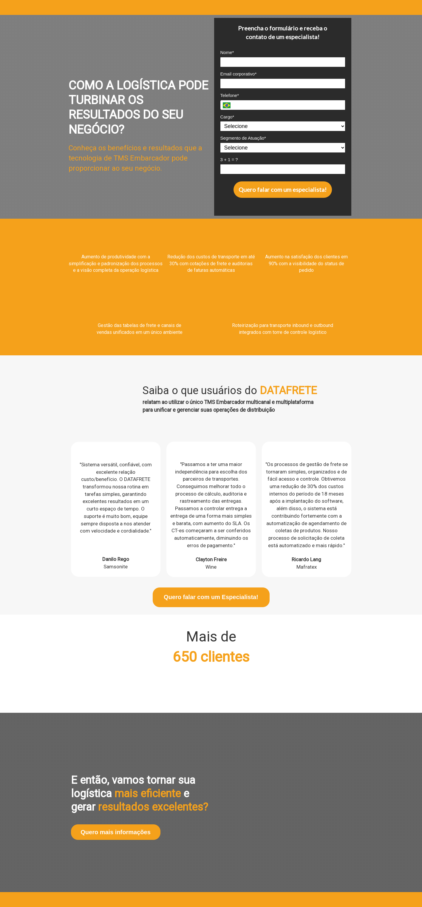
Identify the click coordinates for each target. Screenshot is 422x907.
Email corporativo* (238, 73)
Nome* (227, 52)
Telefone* (229, 95)
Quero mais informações (116, 832)
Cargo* (227, 116)
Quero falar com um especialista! (283, 189)
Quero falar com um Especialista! (211, 597)
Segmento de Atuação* (243, 138)
